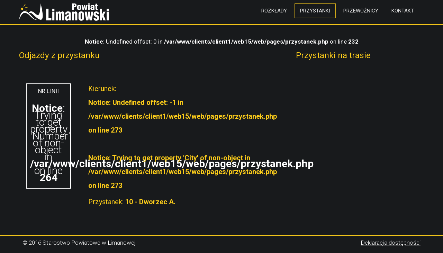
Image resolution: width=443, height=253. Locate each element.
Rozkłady (274, 11)
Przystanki (315, 11)
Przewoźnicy (360, 11)
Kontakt (402, 11)
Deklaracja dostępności (391, 242)
